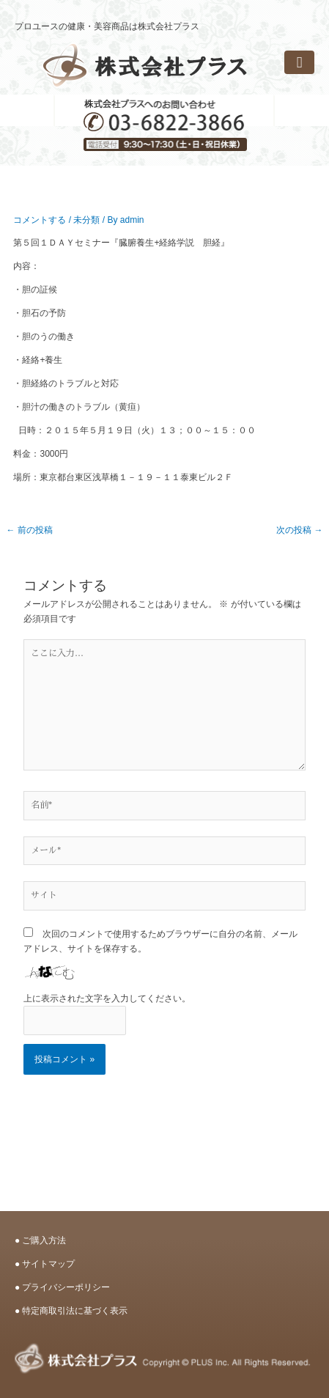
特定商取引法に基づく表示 (74, 1311)
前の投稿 (29, 530)
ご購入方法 (44, 1240)
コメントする (39, 220)
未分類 (86, 220)
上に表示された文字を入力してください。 (107, 998)
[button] (299, 62)
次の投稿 (299, 530)
